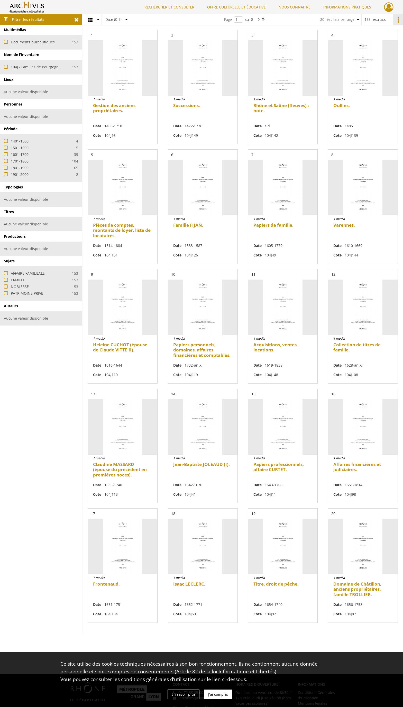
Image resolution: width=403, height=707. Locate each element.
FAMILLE (18, 280)
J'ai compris (218, 694)
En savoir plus (183, 694)
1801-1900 (20, 167)
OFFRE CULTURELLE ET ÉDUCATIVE (236, 7)
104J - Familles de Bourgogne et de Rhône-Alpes (52, 66)
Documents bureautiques (33, 42)
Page (228, 19)
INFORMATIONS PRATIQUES (347, 7)
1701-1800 (20, 161)
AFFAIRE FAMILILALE (28, 273)
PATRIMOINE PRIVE (27, 293)
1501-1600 (20, 147)
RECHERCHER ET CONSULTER (169, 7)
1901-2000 (20, 174)
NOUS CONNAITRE (294, 7)
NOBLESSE (20, 286)
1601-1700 (20, 154)
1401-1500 (20, 141)
